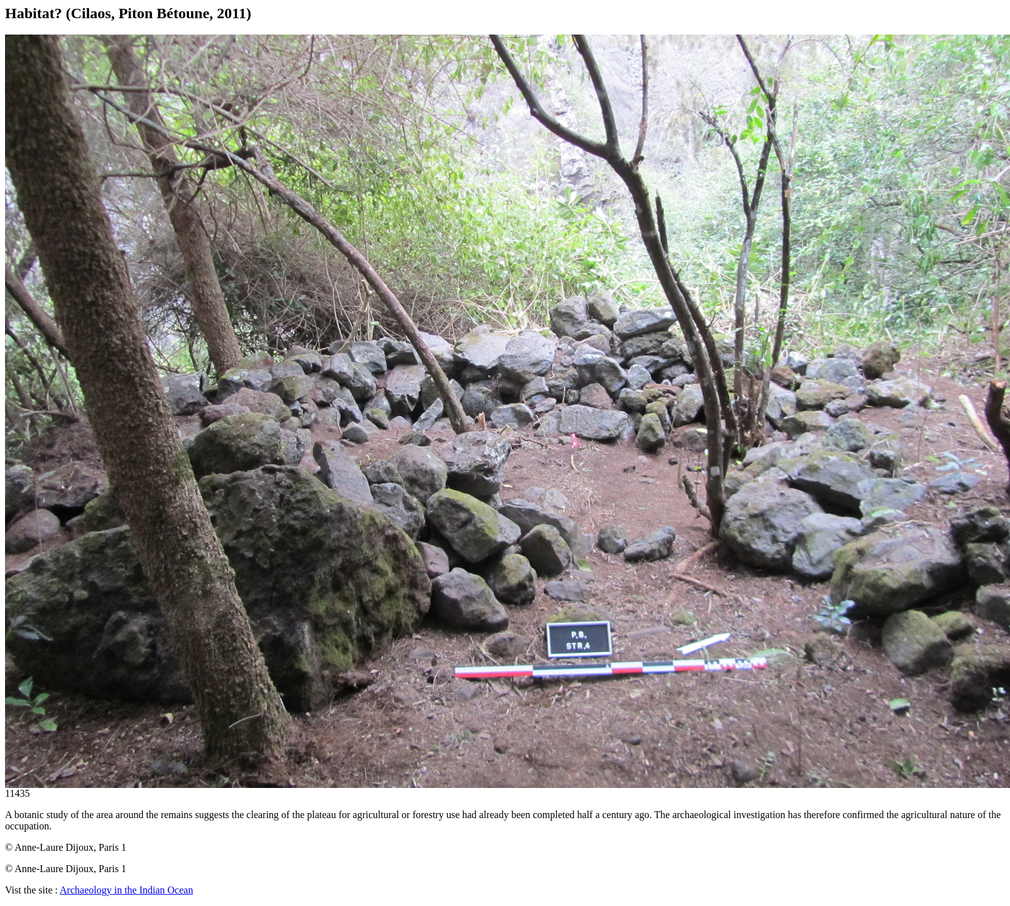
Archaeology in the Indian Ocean (126, 890)
